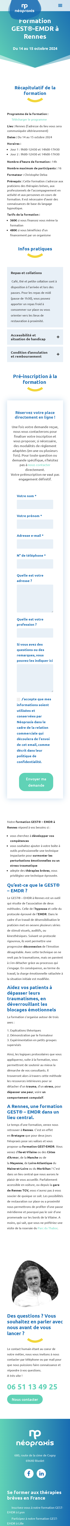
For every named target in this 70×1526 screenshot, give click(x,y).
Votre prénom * (29, 516)
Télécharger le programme (29, 119)
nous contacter (39, 465)
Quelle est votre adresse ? (30, 578)
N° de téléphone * (31, 555)
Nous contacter (25, 1399)
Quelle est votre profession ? (30, 622)
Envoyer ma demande (36, 782)
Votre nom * (26, 496)
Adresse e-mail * (30, 535)
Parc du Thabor (47, 1228)
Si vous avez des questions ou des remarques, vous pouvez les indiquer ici (35, 652)
